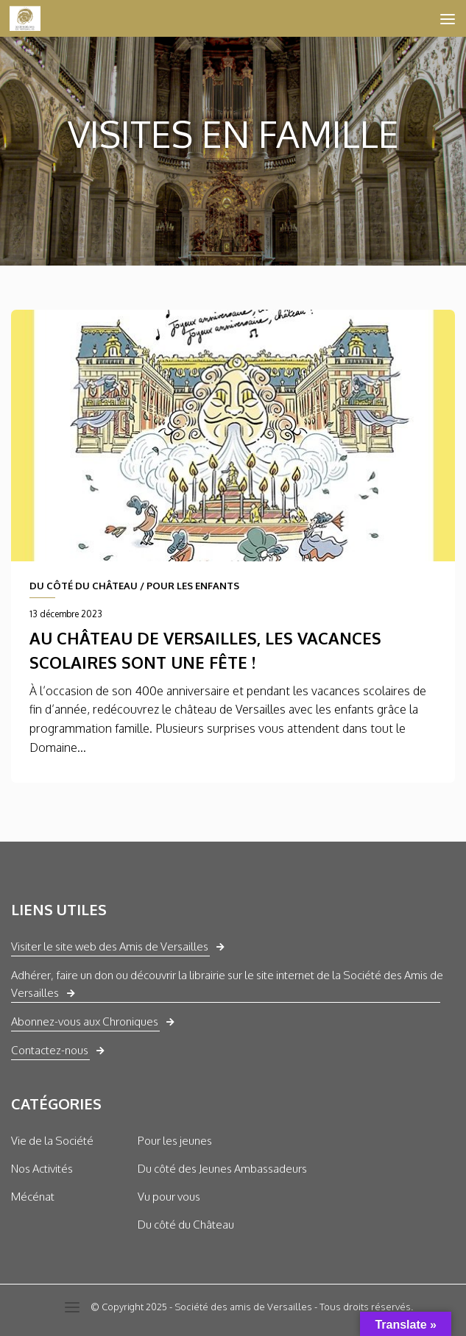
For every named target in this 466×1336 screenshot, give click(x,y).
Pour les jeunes (175, 1141)
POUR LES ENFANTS (192, 585)
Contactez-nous (49, 1050)
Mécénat (32, 1197)
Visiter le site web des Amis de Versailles (109, 946)
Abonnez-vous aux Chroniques (84, 1021)
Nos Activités (42, 1169)
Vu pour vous (169, 1197)
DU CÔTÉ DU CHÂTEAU (83, 585)
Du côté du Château (186, 1225)
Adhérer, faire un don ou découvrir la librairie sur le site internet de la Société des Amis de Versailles (227, 984)
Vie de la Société (52, 1141)
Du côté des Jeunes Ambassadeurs (222, 1169)
